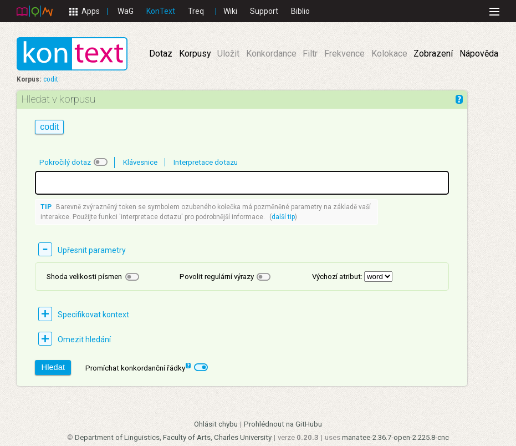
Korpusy (195, 53)
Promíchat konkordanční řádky (138, 367)
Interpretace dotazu (205, 162)
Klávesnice (140, 162)
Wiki (230, 11)
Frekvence (344, 53)
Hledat (53, 367)
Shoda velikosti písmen (84, 276)
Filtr (310, 53)
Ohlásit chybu (216, 424)
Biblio (300, 11)
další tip (283, 217)
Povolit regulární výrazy (217, 276)
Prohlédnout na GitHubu (283, 424)
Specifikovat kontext (93, 314)
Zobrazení (433, 53)
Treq (196, 11)
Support (264, 11)
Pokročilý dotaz (65, 162)
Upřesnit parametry (92, 250)
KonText (160, 11)
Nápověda (478, 53)
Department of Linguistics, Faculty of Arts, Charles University (173, 437)
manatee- (395, 437)
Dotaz (160, 53)
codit (50, 79)
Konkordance (271, 53)
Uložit (228, 53)
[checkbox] (101, 162)
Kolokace (389, 53)
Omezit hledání (84, 339)
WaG (125, 11)
